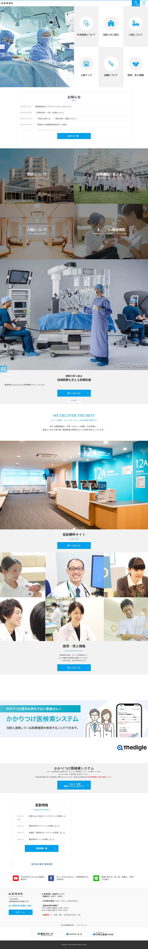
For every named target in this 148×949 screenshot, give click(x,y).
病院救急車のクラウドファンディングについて (46, 106)
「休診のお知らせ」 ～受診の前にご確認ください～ (49, 118)
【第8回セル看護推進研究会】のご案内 (43, 124)
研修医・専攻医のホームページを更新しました (41, 832)
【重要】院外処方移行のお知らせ (41, 130)
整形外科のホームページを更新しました (38, 825)
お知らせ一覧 (72, 136)
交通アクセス (20, 912)
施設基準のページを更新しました (36, 839)
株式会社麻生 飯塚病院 (42, 864)
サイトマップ (82, 925)
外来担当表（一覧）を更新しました (42, 112)
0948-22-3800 (21, 906)
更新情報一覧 (41, 848)
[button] (2, 46)
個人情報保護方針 (67, 925)
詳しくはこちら (74, 393)
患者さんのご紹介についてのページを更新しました (41, 817)
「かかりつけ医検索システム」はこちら (74, 785)
